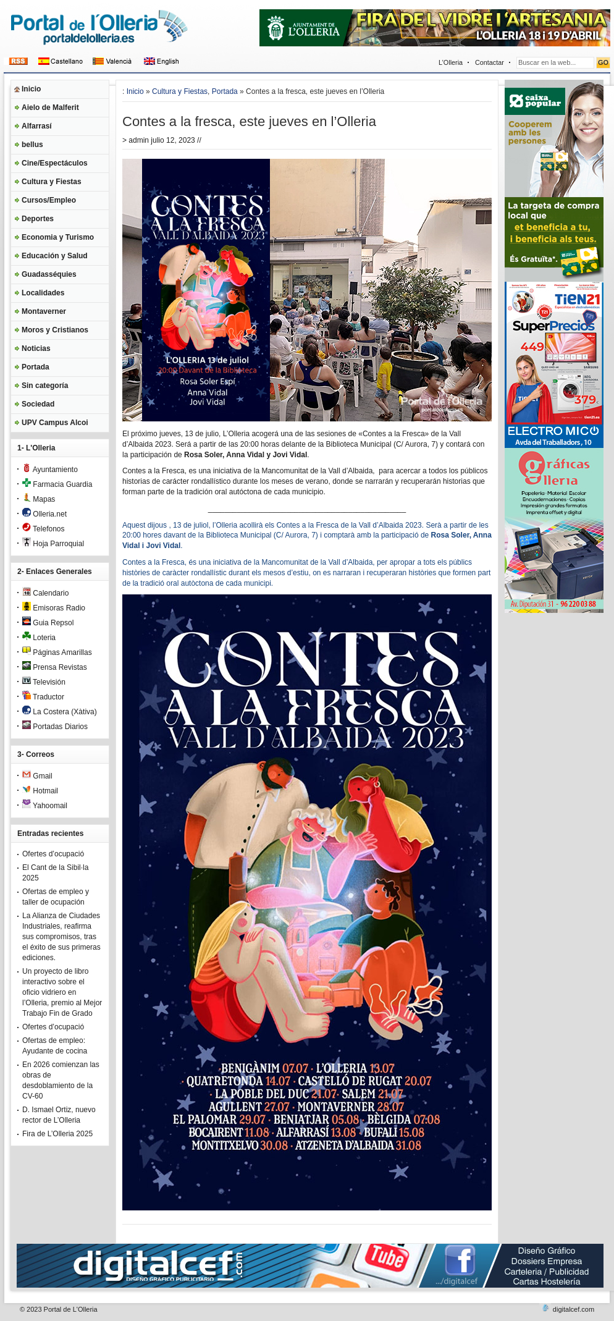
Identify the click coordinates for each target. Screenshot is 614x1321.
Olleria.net (44, 514)
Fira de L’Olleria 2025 (57, 1133)
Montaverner (44, 311)
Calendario (45, 593)
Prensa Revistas (54, 667)
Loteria (39, 637)
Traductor (43, 697)
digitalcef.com (573, 1309)
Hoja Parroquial (53, 543)
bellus (32, 144)
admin (138, 140)
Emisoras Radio (53, 608)
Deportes (38, 218)
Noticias (36, 348)
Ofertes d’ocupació (53, 854)
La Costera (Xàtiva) (59, 711)
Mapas (38, 499)
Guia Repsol (48, 622)
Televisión (43, 682)
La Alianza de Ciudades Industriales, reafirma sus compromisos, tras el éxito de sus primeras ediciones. (61, 936)
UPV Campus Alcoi (55, 422)
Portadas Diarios (55, 726)
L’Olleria (451, 62)
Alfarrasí (37, 126)
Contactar (489, 62)
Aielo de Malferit (50, 107)
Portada (35, 367)
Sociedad (38, 404)
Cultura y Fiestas (52, 181)
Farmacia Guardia (57, 484)
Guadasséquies (49, 274)
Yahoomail (44, 805)
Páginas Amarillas (57, 652)
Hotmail (40, 791)
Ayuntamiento (50, 469)
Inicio (31, 89)
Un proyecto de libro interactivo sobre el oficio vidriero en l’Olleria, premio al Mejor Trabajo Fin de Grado (62, 992)
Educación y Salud (55, 255)
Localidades (43, 293)
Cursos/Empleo (49, 200)
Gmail (37, 776)
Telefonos (43, 529)
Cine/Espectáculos (55, 163)
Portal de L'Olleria (71, 1309)
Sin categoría (45, 385)
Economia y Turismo (58, 237)
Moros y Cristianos (55, 330)
